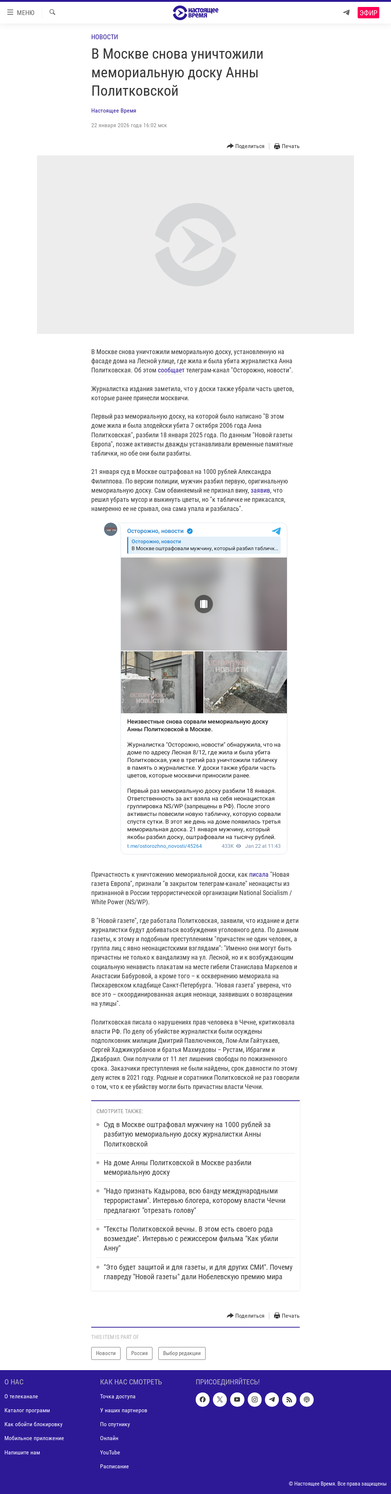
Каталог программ (27, 1410)
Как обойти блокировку (33, 1424)
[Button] (246, 146)
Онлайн (109, 1438)
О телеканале (21, 1396)
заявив (260, 490)
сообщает (171, 370)
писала (259, 874)
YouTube (110, 1452)
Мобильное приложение (34, 1438)
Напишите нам (22, 1452)
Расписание (114, 1465)
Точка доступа (118, 1396)
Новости (104, 37)
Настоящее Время (113, 110)
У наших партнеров (123, 1410)
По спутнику (115, 1424)
